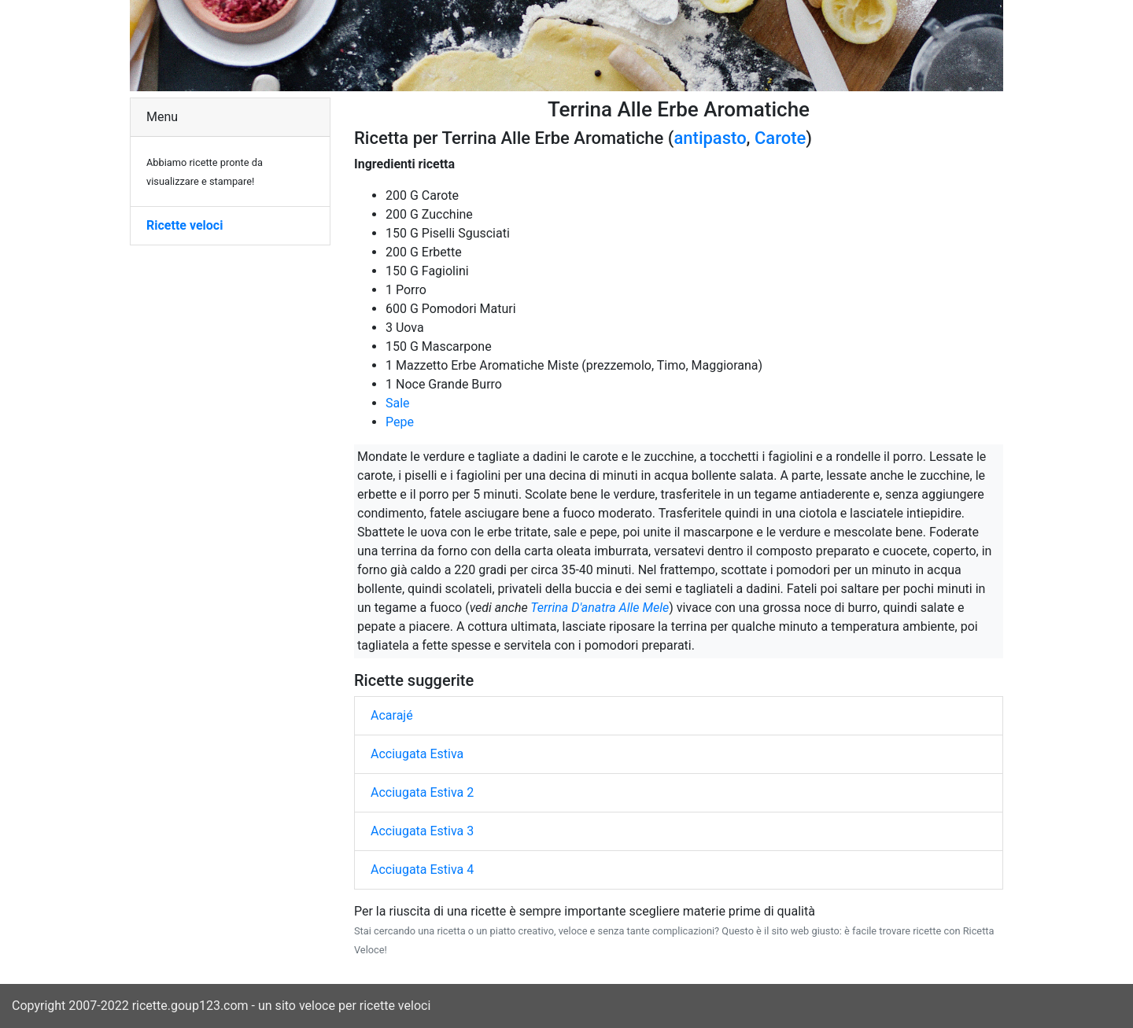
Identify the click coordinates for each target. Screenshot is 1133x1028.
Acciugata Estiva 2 (422, 792)
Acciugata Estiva (417, 753)
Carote (780, 138)
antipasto (710, 138)
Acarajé (392, 715)
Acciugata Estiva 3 (422, 831)
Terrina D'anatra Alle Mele (599, 607)
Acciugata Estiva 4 (422, 869)
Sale (398, 403)
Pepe (400, 422)
